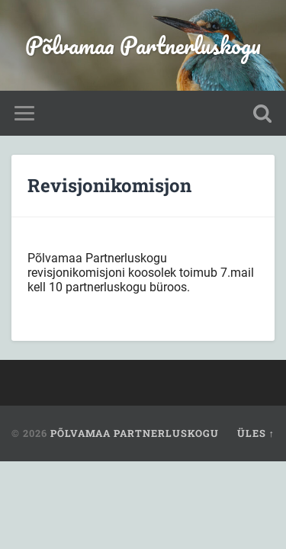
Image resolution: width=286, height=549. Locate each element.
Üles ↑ (256, 433)
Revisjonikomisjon (109, 185)
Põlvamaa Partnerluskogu (143, 45)
